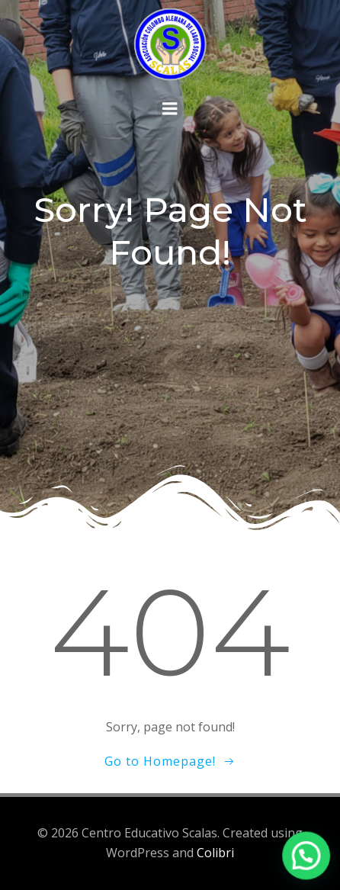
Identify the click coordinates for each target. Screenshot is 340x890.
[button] (307, 859)
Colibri (215, 852)
